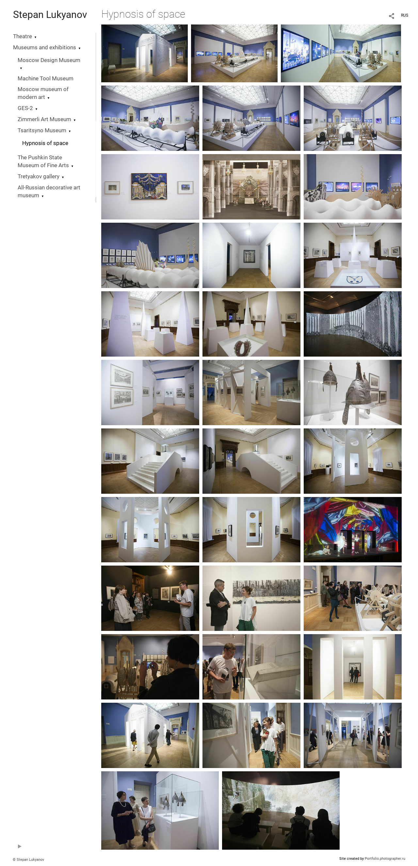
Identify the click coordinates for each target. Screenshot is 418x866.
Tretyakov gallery (38, 176)
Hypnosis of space (45, 143)
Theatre (22, 36)
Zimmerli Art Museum (44, 119)
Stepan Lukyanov (50, 14)
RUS (404, 15)
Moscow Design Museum (49, 60)
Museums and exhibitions (44, 47)
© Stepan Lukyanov (28, 860)
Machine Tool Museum (45, 78)
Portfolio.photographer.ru (385, 859)
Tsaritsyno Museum (42, 130)
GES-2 (25, 108)
